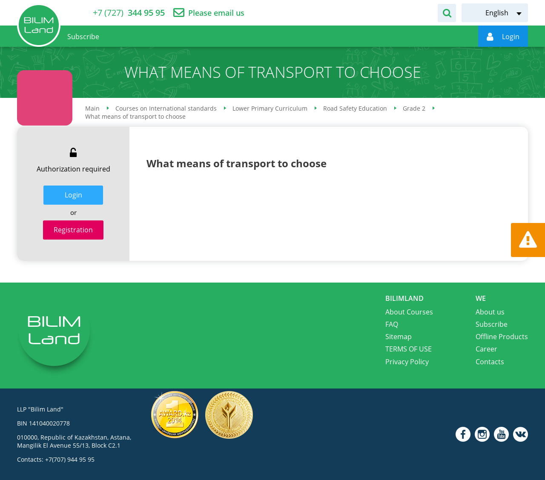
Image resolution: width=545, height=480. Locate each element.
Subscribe (492, 324)
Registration (73, 229)
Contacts (490, 361)
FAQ (391, 324)
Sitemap (398, 336)
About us (490, 312)
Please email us (216, 13)
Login (73, 195)
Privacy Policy (407, 361)
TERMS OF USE (408, 349)
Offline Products (502, 336)
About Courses (409, 312)
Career (486, 349)
